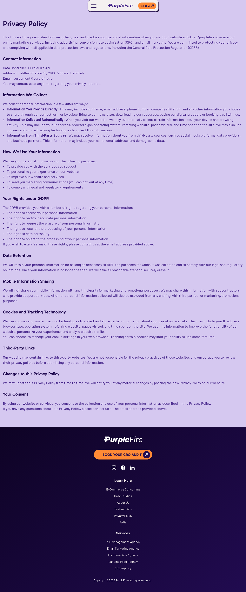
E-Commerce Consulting (123, 489)
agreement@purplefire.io (33, 78)
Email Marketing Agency (123, 548)
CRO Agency (123, 568)
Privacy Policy (123, 515)
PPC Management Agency (123, 542)
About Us (123, 502)
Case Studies (123, 496)
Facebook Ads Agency (123, 555)
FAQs (123, 522)
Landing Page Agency (123, 561)
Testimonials (123, 509)
